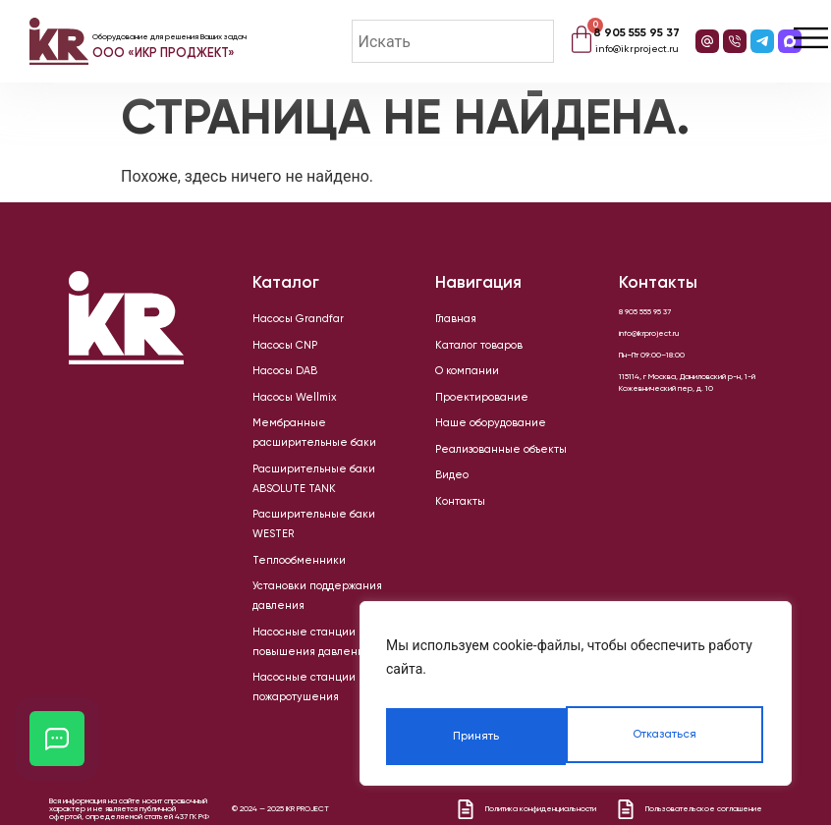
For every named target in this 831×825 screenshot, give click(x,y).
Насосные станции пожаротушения (315, 635)
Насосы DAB (273, 380)
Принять (676, 737)
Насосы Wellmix (280, 409)
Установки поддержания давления (315, 557)
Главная (449, 321)
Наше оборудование (473, 439)
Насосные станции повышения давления (306, 596)
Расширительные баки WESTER (307, 498)
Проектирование (466, 409)
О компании (455, 380)
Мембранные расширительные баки (318, 439)
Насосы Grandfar (282, 321)
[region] (576, 699)
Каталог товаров (465, 351)
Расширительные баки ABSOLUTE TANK (320, 468)
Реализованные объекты (481, 468)
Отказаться (482, 737)
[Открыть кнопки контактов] (56, 738)
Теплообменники (282, 527)
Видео (447, 498)
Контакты (451, 527)
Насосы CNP (273, 351)
